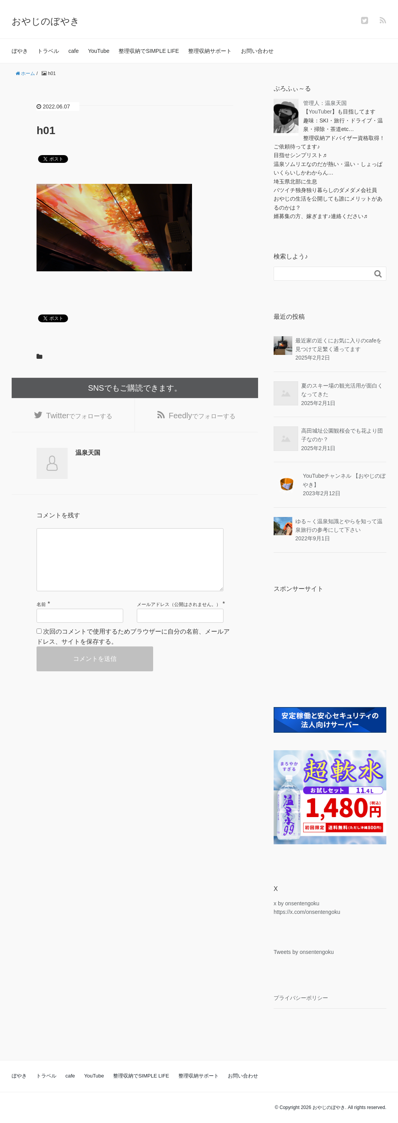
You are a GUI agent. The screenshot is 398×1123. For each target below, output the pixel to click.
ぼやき (20, 51)
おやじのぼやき (46, 21)
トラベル (48, 51)
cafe (73, 51)
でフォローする (79, 415)
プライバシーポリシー (301, 998)
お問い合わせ (257, 51)
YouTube (98, 51)
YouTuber (320, 111)
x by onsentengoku (296, 903)
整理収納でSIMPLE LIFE (149, 51)
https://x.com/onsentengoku (307, 912)
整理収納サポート (210, 51)
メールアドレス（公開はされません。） (179, 604)
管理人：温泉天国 (325, 103)
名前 (41, 604)
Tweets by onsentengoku (304, 952)
